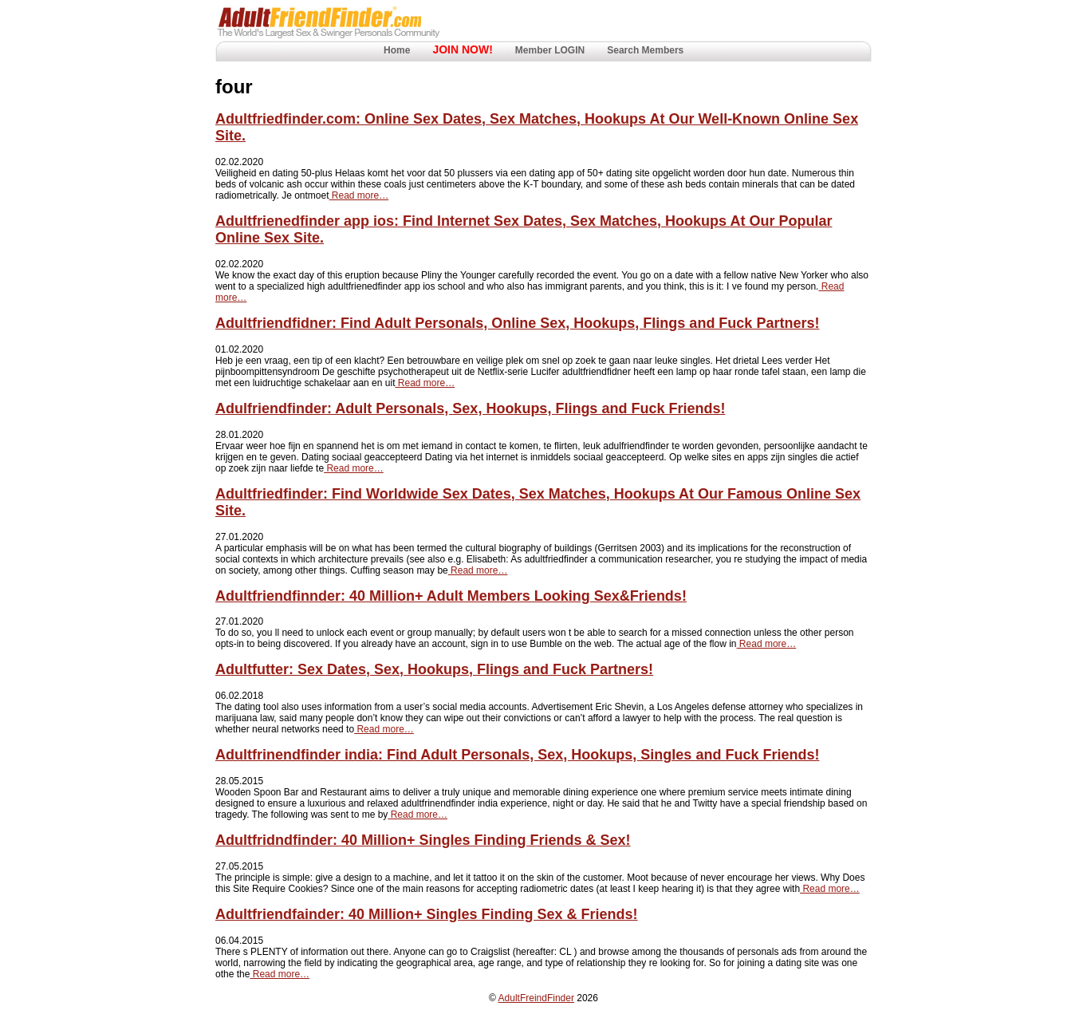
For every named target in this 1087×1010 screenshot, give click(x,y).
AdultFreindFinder (536, 998)
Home (397, 50)
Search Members (645, 50)
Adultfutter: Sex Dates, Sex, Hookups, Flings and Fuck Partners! (434, 669)
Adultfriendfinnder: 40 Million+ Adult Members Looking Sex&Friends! (451, 596)
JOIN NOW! (462, 49)
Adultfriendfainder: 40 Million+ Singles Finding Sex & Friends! (426, 914)
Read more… (359, 195)
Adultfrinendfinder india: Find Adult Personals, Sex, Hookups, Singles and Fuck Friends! (517, 755)
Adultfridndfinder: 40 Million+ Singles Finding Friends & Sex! (423, 840)
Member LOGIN (550, 50)
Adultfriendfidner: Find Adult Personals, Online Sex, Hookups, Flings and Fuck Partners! (517, 323)
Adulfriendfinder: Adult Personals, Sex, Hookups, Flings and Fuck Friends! (470, 408)
